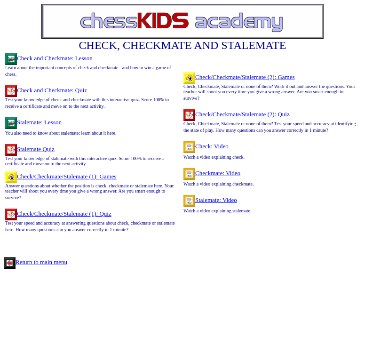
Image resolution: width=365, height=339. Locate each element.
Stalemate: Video (210, 199)
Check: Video (206, 146)
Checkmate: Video (211, 173)
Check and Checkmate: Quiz (46, 90)
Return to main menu (35, 262)
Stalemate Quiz (30, 149)
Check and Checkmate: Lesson (49, 58)
